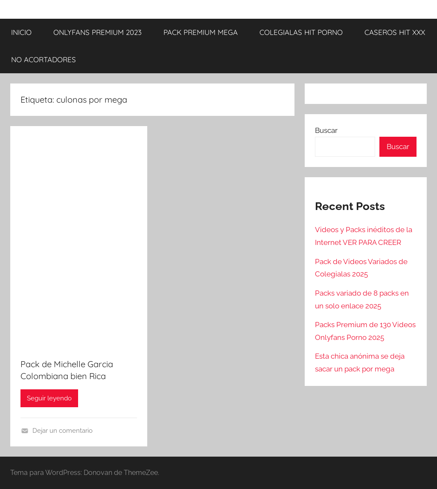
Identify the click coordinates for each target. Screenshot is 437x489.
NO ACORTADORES (43, 59)
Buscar (326, 130)
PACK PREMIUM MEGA (200, 32)
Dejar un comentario (62, 430)
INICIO (21, 32)
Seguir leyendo (49, 398)
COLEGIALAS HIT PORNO (301, 32)
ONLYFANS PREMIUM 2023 (97, 32)
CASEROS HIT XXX (394, 32)
